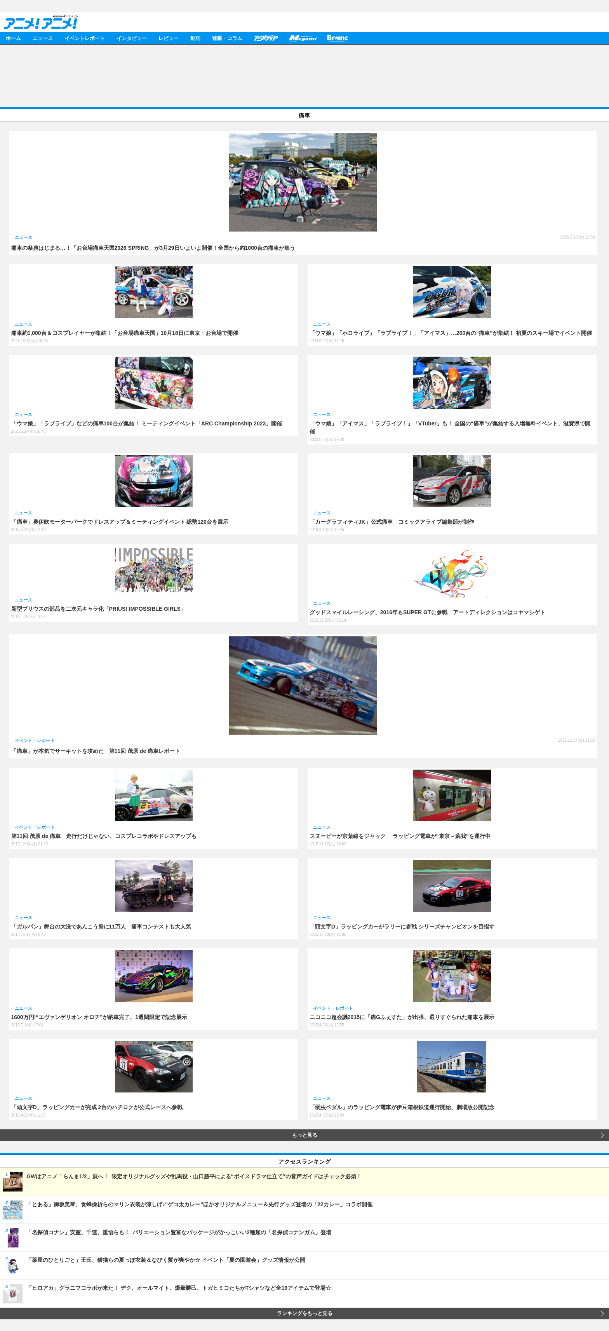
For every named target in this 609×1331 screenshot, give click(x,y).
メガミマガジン (302, 38)
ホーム (13, 37)
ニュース (43, 37)
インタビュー (132, 37)
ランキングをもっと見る (304, 1313)
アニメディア (265, 38)
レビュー (168, 37)
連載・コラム (227, 37)
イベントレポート (84, 37)
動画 (195, 37)
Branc (337, 38)
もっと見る (304, 1135)
